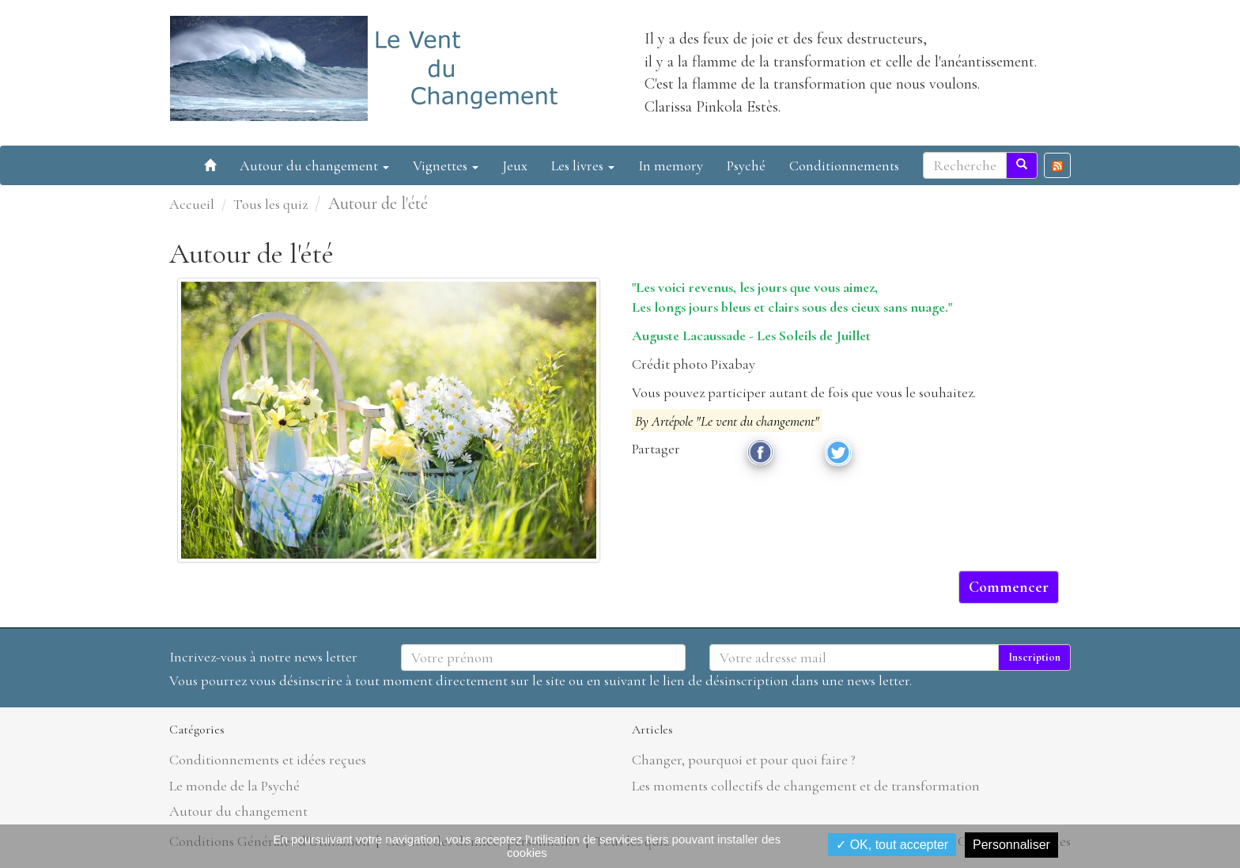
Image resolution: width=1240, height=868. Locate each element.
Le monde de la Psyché (234, 785)
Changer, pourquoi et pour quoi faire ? (744, 759)
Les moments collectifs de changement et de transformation (806, 785)
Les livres (582, 165)
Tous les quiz (270, 204)
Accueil (191, 204)
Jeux (514, 165)
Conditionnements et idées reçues (267, 759)
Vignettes (445, 165)
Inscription (1034, 657)
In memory (670, 165)
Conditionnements (844, 165)
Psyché (746, 165)
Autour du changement (314, 165)
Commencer (1009, 587)
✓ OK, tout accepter (892, 844)
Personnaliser (1011, 844)
